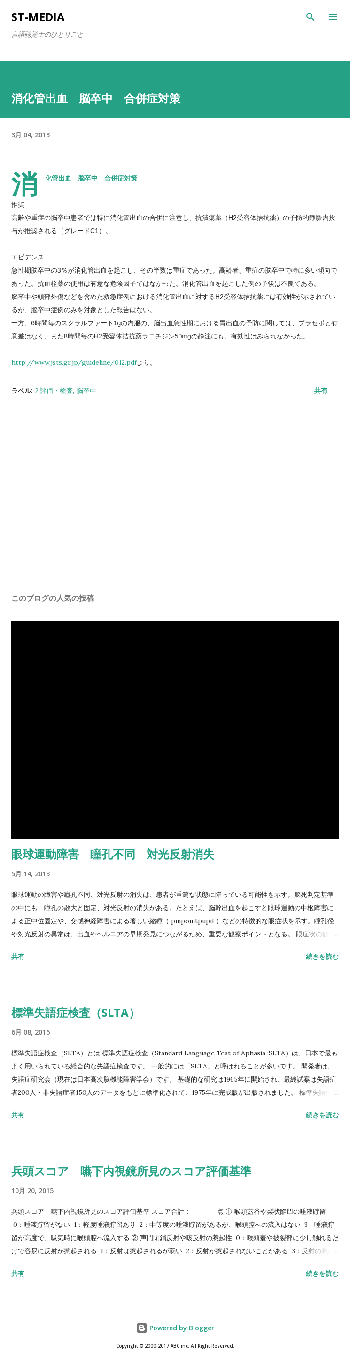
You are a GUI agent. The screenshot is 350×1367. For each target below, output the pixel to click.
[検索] (310, 17)
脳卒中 (86, 390)
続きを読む (322, 956)
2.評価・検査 (54, 390)
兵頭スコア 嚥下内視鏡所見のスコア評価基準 (131, 1170)
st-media (38, 16)
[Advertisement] (175, 497)
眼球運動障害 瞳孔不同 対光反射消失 (112, 854)
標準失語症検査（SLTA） (75, 1012)
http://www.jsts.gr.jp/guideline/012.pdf (74, 362)
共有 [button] (320, 390)
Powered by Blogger (175, 1327)
